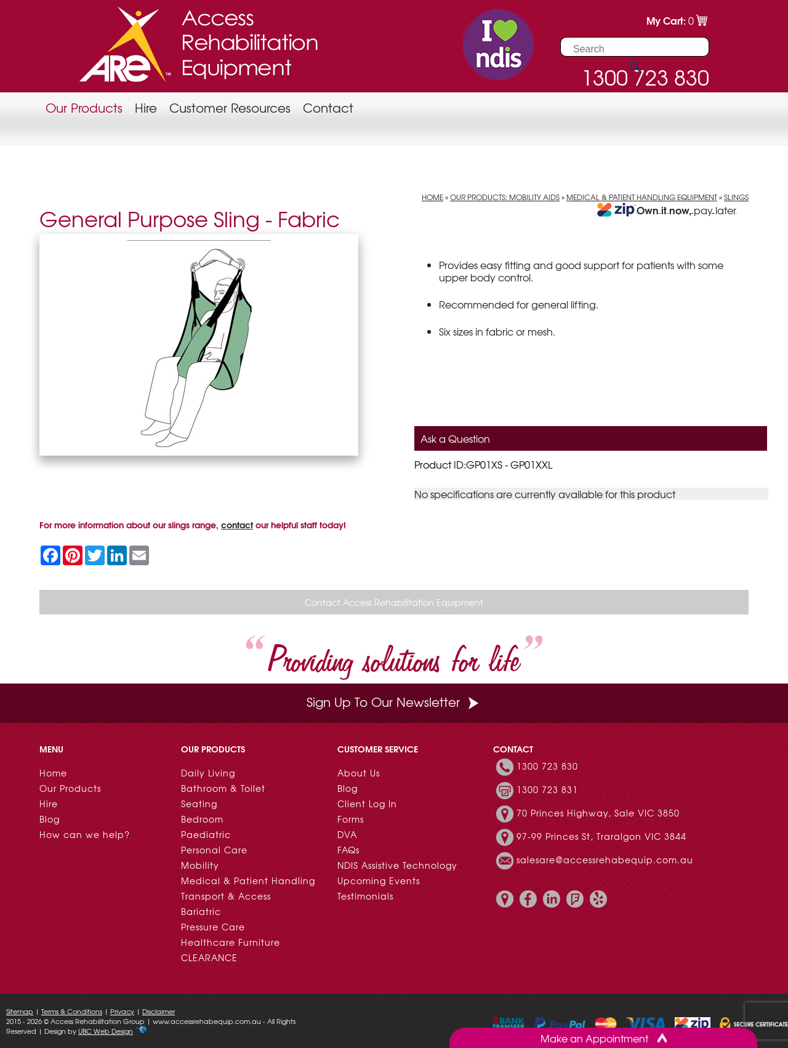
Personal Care (214, 850)
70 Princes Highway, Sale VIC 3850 (598, 813)
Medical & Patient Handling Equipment (641, 197)
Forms (350, 819)
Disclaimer (158, 1011)
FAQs (348, 850)
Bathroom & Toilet (223, 788)
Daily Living (208, 773)
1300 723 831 (547, 789)
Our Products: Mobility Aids (505, 197)
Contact (328, 107)
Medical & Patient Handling (248, 880)
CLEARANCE (209, 957)
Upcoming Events (378, 880)
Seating (199, 803)
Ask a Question (455, 438)
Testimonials (365, 896)
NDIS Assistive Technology (397, 865)
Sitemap (19, 1011)
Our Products (84, 107)
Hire (146, 107)
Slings (736, 197)
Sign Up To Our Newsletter (394, 702)
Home (432, 197)
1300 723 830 (547, 766)
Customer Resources (230, 107)
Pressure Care (213, 927)
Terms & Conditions (71, 1011)
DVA (347, 834)
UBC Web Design (105, 1031)
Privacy (122, 1011)
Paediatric (206, 834)
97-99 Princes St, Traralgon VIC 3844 (601, 836)
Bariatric (201, 911)
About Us (358, 773)
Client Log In (367, 803)
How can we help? (84, 834)
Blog (49, 819)
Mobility (200, 865)
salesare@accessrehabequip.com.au (605, 859)
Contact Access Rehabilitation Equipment (394, 602)
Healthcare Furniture (230, 942)
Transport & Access (226, 896)
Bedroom (202, 819)
